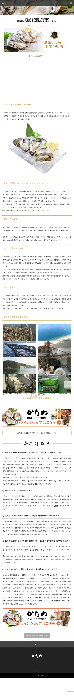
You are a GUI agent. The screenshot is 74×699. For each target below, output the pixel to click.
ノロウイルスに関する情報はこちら (37, 635)
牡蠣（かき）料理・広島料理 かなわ (47, 680)
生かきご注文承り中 (37, 56)
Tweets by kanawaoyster (37, 26)
